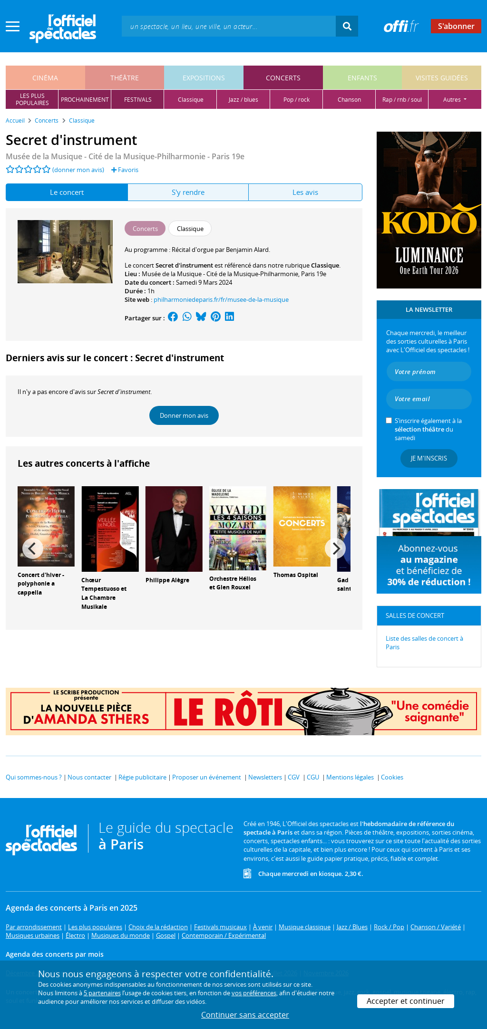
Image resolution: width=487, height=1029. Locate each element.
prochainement (85, 100)
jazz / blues (243, 100)
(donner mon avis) (78, 169)
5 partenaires (102, 993)
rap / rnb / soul (402, 100)
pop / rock (296, 100)
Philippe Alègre (167, 580)
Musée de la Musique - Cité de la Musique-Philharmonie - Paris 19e (125, 156)
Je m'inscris (429, 458)
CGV (294, 777)
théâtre (124, 77)
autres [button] (452, 100)
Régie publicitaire (142, 777)
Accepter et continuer (406, 1001)
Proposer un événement (206, 777)
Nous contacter (89, 777)
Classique (325, 265)
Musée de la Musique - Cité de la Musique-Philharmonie (220, 273)
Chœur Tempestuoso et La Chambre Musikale (104, 593)
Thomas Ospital (295, 575)
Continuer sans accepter (245, 1015)
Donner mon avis (184, 415)
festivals (138, 100)
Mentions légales (350, 777)
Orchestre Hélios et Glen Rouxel (232, 583)
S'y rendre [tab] (188, 192)
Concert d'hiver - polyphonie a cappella (41, 584)
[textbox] (229, 26)
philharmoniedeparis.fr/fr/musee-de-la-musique (221, 299)
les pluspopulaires (32, 99)
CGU (313, 777)
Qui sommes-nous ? (34, 777)
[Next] (335, 548)
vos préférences (254, 993)
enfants (362, 77)
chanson (349, 100)
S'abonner (456, 26)
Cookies (392, 777)
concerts (283, 77)
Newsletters (265, 777)
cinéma (45, 77)
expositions (204, 77)
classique (191, 100)
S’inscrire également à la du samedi (428, 429)
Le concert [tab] (67, 192)
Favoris (124, 169)
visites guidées (442, 77)
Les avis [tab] (305, 192)
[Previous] (32, 548)
